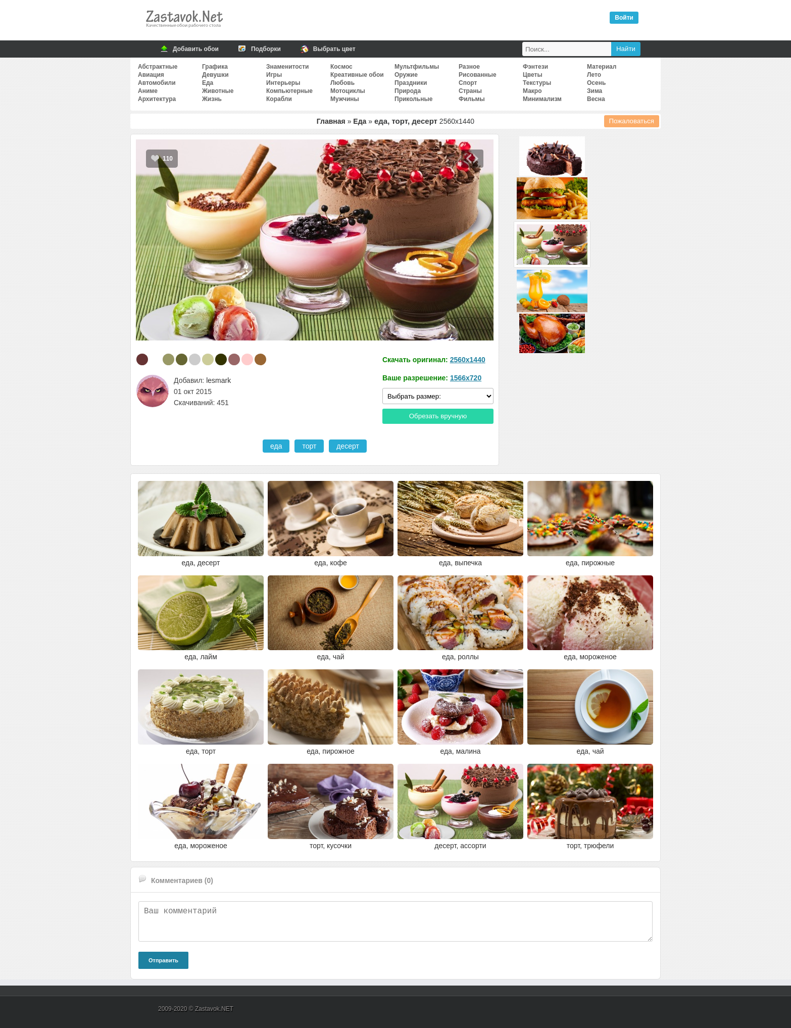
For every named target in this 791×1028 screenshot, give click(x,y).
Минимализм (542, 99)
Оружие (406, 74)
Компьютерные (289, 90)
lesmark (218, 380)
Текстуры (537, 82)
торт (309, 446)
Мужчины (344, 99)
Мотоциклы (347, 90)
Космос (341, 66)
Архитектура (157, 99)
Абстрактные (157, 66)
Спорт (468, 82)
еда (276, 446)
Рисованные (478, 74)
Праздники (410, 82)
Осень (596, 82)
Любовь (342, 82)
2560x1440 (467, 360)
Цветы (532, 74)
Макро (532, 90)
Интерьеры (283, 82)
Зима (594, 90)
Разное (469, 66)
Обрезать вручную (438, 416)
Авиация (151, 74)
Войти (624, 17)
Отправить (163, 960)
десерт (347, 446)
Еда (207, 82)
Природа (407, 90)
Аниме (148, 90)
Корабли (279, 99)
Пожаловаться (632, 121)
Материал (601, 66)
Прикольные (413, 99)
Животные (218, 90)
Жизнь (212, 99)
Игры (274, 74)
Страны (470, 90)
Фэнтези (535, 66)
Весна (596, 99)
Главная (331, 121)
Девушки (215, 74)
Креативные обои (357, 74)
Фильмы (472, 99)
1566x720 (465, 378)
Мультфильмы (416, 66)
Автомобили (157, 82)
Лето (594, 74)
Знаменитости (287, 66)
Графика (215, 66)
